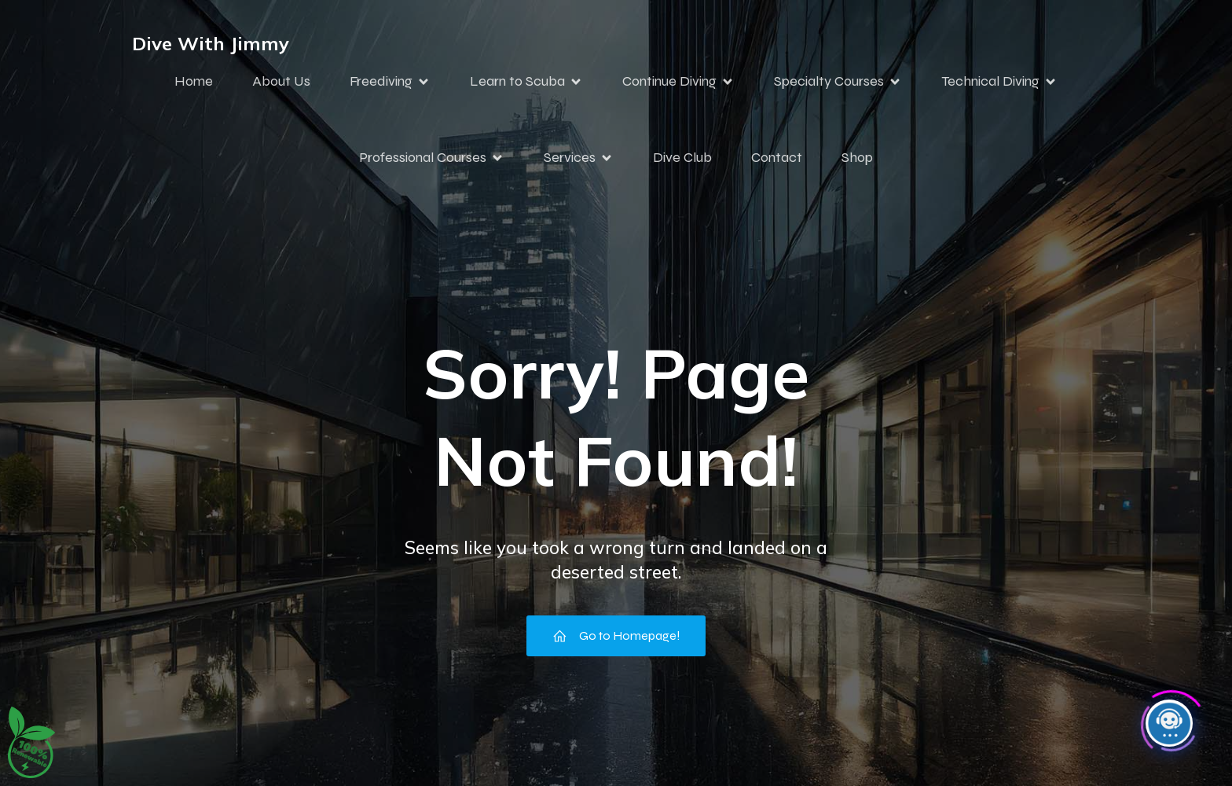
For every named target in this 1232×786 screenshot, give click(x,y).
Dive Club (682, 157)
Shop (857, 157)
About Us (281, 81)
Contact (776, 157)
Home (193, 81)
